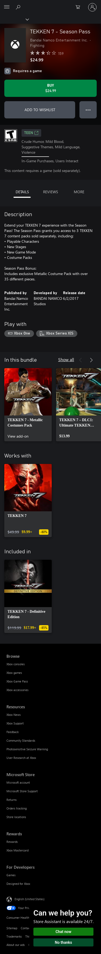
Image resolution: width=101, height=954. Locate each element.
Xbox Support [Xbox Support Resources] (15, 723)
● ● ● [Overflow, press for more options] (88, 109)
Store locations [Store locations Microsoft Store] (16, 817)
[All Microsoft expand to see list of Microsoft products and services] (6, 7)
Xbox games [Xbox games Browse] (14, 672)
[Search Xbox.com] (18, 7)
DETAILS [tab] (22, 191)
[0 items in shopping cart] (79, 7)
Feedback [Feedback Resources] (12, 732)
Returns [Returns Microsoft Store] (11, 799)
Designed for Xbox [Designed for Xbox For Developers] (18, 883)
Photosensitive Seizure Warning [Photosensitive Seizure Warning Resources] (27, 749)
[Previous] (80, 360)
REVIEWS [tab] (50, 191)
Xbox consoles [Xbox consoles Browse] (15, 664)
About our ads (15, 944)
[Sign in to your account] (92, 7)
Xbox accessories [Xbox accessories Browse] (17, 690)
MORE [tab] (79, 191)
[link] (28, 404)
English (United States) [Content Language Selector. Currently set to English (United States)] (29, 899)
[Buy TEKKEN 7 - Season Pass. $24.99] (50, 88)
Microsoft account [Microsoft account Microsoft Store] (18, 782)
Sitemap (11, 928)
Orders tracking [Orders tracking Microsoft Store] (16, 808)
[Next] (91, 360)
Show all (66, 359)
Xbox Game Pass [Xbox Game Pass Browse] (17, 681)
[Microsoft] (50, 4)
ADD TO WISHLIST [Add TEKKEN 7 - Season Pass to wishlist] (40, 109)
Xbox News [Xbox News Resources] (13, 714)
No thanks (63, 942)
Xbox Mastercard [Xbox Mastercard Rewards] (17, 850)
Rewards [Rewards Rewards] (12, 841)
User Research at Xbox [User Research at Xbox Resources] (21, 757)
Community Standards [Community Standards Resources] (20, 740)
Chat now (63, 932)
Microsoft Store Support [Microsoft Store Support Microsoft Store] (22, 791)
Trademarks (14, 936)
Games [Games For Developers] (11, 875)
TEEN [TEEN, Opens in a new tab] (31, 133)
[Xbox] (14, 19)
